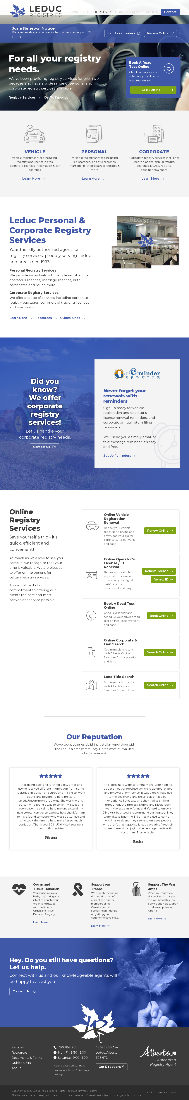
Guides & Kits (131, 13)
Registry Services (22, 97)
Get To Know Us (56, 97)
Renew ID (161, 579)
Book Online (150, 90)
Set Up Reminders (123, 35)
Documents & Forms (27, 1057)
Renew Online (160, 35)
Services (81, 13)
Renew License (157, 571)
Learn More (31, 178)
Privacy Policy (87, 1090)
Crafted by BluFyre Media (162, 1092)
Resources (43, 318)
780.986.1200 (68, 1047)
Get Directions (112, 1066)
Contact (170, 13)
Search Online (158, 652)
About (152, 13)
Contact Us (45, 447)
